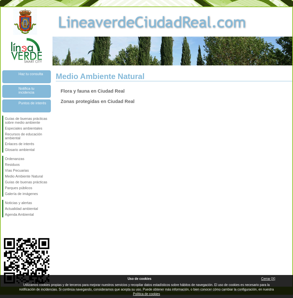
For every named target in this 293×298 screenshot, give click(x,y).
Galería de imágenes (21, 194)
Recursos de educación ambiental (23, 136)
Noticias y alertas (18, 203)
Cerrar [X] (268, 279)
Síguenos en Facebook (6, 228)
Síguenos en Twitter (17, 228)
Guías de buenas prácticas (26, 182)
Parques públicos (18, 188)
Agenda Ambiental (19, 214)
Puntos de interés (32, 103)
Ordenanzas (14, 159)
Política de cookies (146, 294)
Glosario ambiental (20, 150)
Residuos (12, 164)
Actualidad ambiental (21, 209)
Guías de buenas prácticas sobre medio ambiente (26, 120)
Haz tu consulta (30, 74)
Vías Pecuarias (17, 170)
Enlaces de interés (19, 144)
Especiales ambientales (23, 128)
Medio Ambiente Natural (24, 176)
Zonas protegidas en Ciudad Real (98, 101)
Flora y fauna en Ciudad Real (93, 91)
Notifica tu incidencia (26, 90)
